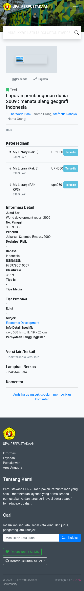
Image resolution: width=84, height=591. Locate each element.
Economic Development (22, 323)
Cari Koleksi (70, 538)
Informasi (9, 453)
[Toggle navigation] (75, 7)
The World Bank (20, 114)
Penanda (19, 79)
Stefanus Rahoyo (65, 114)
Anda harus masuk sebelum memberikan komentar (42, 397)
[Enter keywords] (31, 538)
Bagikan (40, 79)
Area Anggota (12, 467)
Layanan (9, 458)
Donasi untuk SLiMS (22, 552)
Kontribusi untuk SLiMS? (25, 561)
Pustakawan (11, 463)
